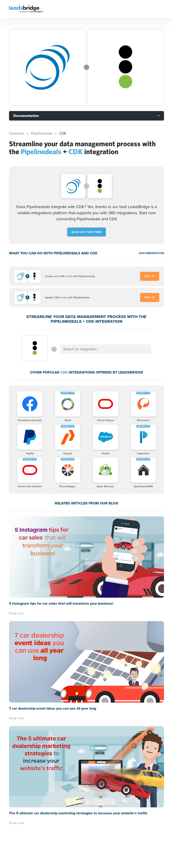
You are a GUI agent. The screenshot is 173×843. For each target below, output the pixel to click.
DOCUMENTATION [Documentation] (151, 253)
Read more (16, 613)
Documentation (26, 115)
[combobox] (105, 349)
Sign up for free (86, 232)
